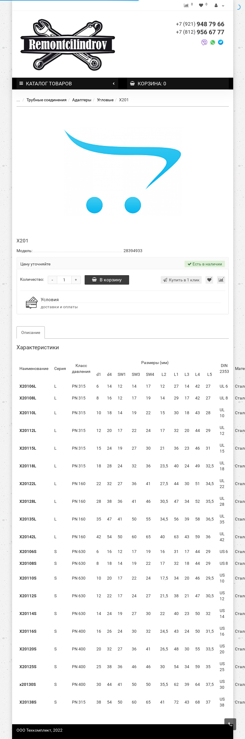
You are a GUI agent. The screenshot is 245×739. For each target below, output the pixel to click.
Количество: (32, 279)
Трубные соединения (47, 99)
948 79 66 (200, 24)
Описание (30, 332)
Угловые (105, 99)
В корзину (107, 280)
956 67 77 (200, 32)
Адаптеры (81, 99)
